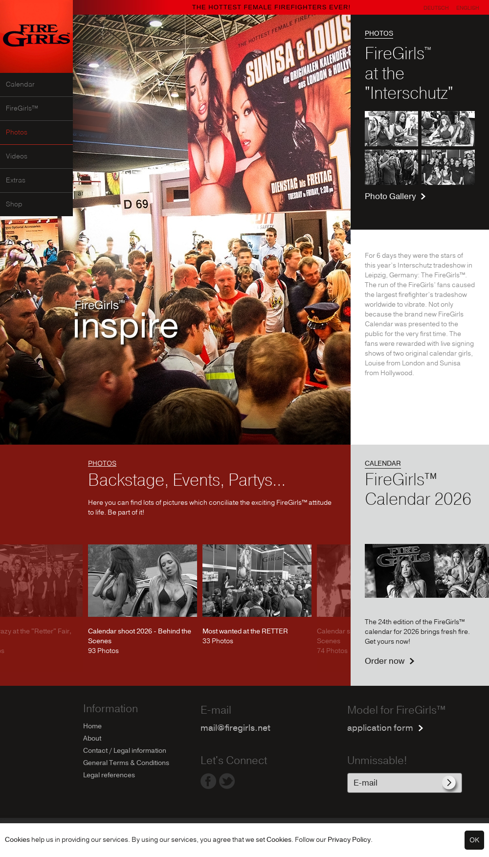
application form (380, 728)
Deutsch (436, 8)
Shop (14, 204)
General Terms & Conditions (126, 762)
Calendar (20, 84)
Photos (16, 132)
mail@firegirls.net (235, 728)
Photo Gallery (390, 196)
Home (92, 726)
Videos (16, 156)
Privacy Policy (349, 839)
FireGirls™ (22, 108)
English (467, 8)
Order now (384, 661)
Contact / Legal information (124, 750)
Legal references (109, 775)
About (92, 738)
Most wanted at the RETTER (245, 631)
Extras (15, 180)
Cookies (17, 839)
